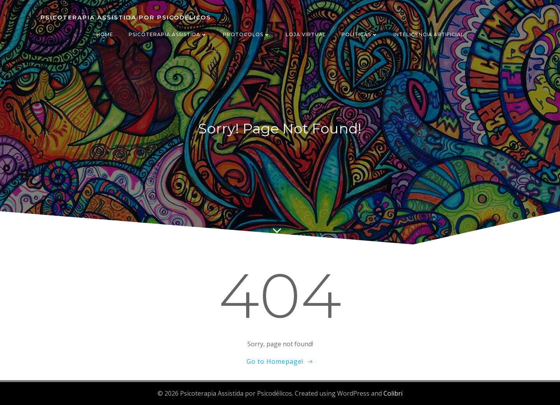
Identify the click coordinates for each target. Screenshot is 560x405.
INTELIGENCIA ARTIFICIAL (429, 34)
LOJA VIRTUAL (306, 34)
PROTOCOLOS (246, 34)
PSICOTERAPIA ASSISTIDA (168, 34)
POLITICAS (359, 34)
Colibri (392, 393)
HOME (104, 34)
